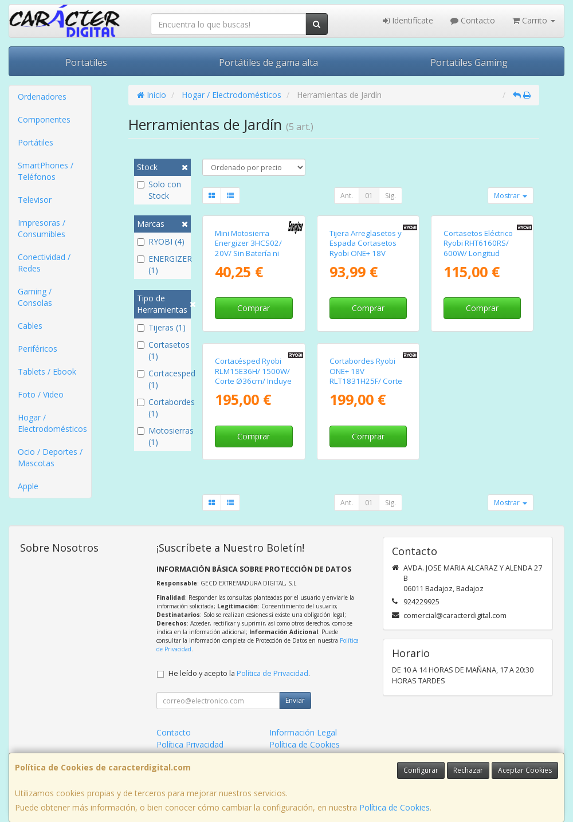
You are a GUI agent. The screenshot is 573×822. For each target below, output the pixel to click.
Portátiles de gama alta (268, 62)
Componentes (44, 119)
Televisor (35, 199)
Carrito (533, 20)
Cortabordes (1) (163, 407)
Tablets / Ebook (47, 371)
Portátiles (35, 142)
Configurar (420, 770)
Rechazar (468, 770)
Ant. (346, 195)
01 (369, 195)
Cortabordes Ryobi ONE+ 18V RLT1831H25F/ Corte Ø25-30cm (365, 376)
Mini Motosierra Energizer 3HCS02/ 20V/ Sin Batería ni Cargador (248, 248)
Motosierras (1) (163, 436)
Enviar (295, 700)
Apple (28, 486)
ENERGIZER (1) (163, 264)
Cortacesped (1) (163, 379)
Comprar (253, 307)
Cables (30, 325)
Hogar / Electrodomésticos (52, 423)
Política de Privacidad (272, 673)
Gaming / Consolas (35, 297)
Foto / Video (41, 394)
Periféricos (37, 348)
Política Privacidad (189, 744)
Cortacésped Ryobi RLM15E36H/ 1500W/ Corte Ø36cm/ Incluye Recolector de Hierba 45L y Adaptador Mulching (253, 385)
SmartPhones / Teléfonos (45, 171)
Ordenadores (42, 96)
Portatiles (86, 62)
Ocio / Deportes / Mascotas (50, 457)
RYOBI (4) (161, 241)
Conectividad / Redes (44, 262)
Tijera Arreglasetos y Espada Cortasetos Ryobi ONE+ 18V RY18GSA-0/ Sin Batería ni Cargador (365, 253)
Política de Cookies (394, 807)
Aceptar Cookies (525, 770)
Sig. (390, 195)
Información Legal (303, 732)
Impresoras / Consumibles (41, 228)
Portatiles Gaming (469, 62)
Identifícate (408, 20)
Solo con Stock (159, 190)
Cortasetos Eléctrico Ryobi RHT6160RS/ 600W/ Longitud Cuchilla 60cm (478, 248)
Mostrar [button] (510, 195)
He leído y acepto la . (239, 673)
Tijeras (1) (161, 327)
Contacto (472, 20)
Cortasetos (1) (163, 350)
